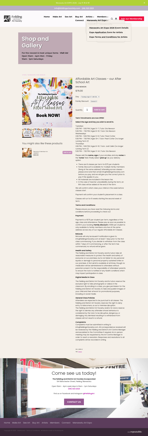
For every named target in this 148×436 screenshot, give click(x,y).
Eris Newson (41, 75)
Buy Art (79, 16)
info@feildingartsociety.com (67, 8)
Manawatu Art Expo (97, 20)
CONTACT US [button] (74, 402)
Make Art (57, 16)
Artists (90, 16)
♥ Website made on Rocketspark (52, 431)
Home (47, 16)
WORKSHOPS (31, 75)
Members (102, 16)
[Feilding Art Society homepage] (18, 18)
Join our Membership (131, 18)
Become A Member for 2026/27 (41, 152)
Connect (79, 20)
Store (24, 75)
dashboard (21, 431)
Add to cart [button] (99, 109)
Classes (80, 351)
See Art (68, 16)
